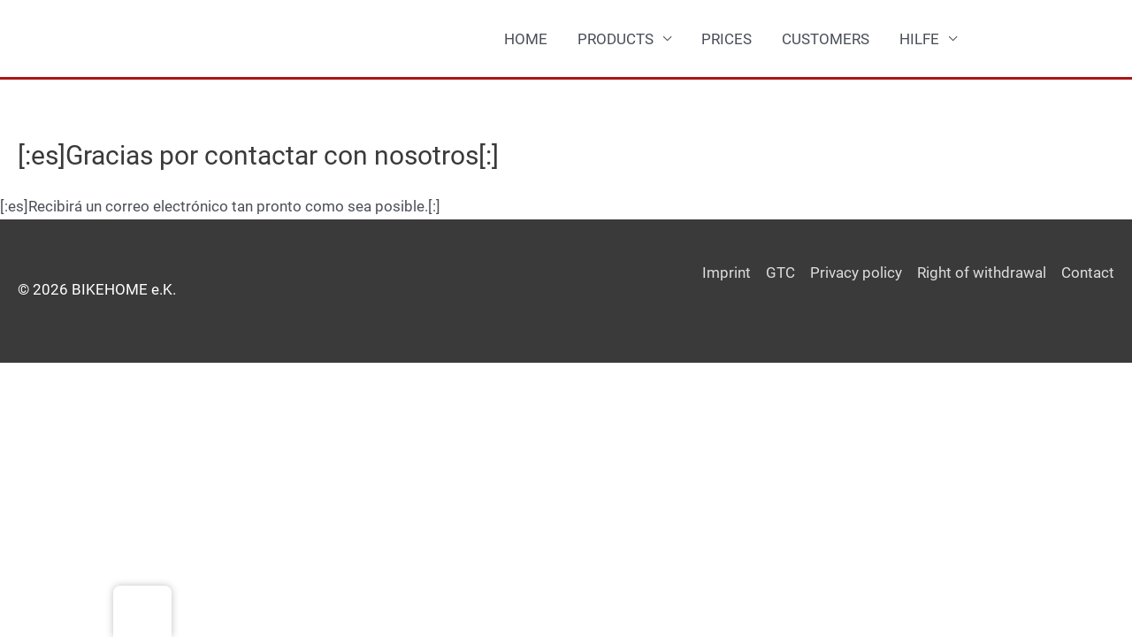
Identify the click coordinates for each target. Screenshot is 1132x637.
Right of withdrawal (981, 272)
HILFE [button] (919, 39)
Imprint (726, 272)
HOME (525, 39)
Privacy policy (856, 272)
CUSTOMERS (825, 39)
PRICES (726, 39)
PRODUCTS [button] (615, 39)
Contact (1087, 272)
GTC (780, 272)
